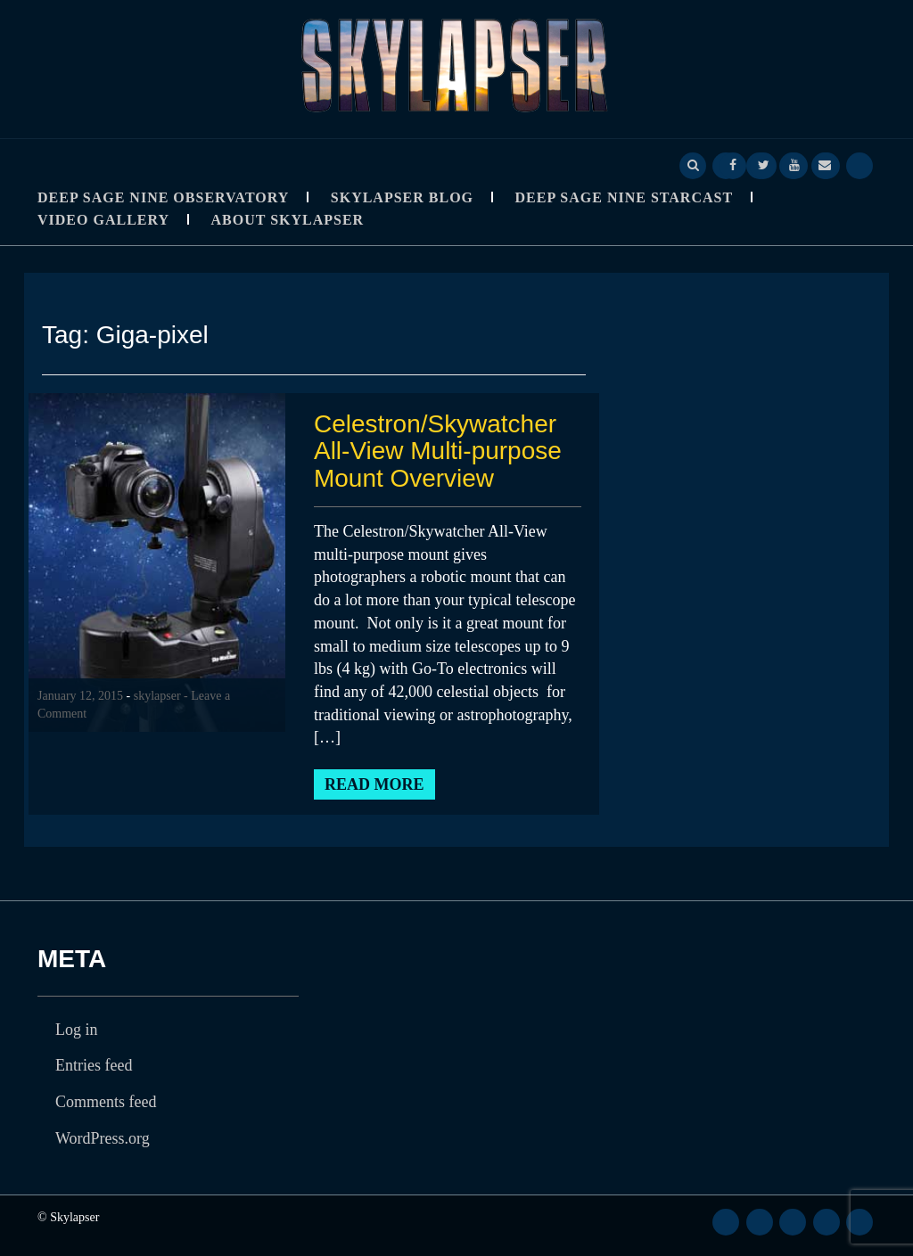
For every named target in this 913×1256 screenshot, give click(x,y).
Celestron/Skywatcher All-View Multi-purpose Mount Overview (438, 451)
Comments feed (105, 1102)
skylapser (157, 695)
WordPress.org (102, 1138)
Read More (374, 784)
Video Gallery (103, 219)
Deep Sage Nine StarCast (624, 197)
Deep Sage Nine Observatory (163, 197)
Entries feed (93, 1065)
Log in (76, 1029)
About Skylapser (288, 219)
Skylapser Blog (402, 197)
